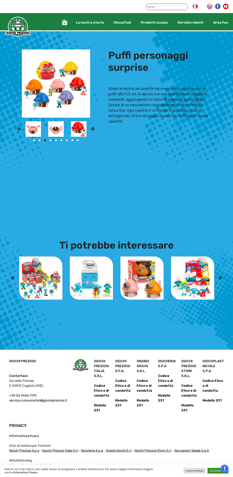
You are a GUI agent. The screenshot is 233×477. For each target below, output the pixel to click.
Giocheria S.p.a (92, 451)
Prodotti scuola (154, 22)
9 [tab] (78, 140)
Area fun (220, 22)
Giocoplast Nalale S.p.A (191, 451)
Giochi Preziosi (17, 27)
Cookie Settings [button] (195, 470)
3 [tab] (45, 140)
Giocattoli (122, 22)
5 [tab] (56, 140)
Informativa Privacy (25, 472)
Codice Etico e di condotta (101, 391)
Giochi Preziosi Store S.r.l (152, 451)
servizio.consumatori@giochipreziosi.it (38, 400)
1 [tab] (34, 140)
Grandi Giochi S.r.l (118, 451)
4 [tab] (50, 140)
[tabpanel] (33, 129)
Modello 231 (212, 400)
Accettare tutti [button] (218, 470)
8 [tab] (72, 140)
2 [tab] (40, 140)
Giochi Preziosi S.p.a (24, 451)
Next (93, 129)
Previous (19, 129)
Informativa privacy (24, 436)
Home (65, 22)
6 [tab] (61, 140)
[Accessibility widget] (225, 469)
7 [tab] (67, 140)
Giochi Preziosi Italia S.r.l (60, 451)
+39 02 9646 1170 (22, 396)
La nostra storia (90, 22)
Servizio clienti (190, 22)
